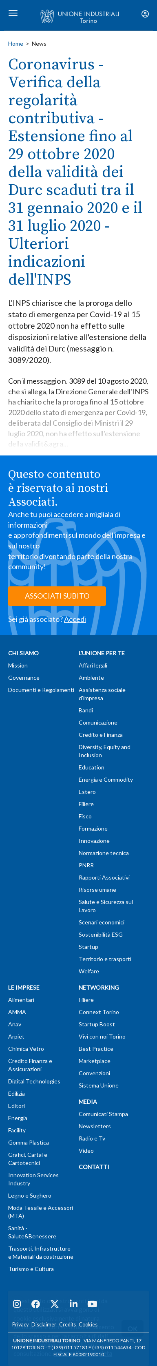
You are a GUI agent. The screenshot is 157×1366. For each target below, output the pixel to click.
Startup (88, 946)
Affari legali (93, 665)
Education (91, 767)
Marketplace (95, 1060)
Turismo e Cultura (31, 1268)
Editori (16, 1105)
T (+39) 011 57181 (68, 1347)
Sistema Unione (99, 1085)
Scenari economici (101, 922)
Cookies (88, 1325)
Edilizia (16, 1093)
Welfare (89, 971)
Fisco (85, 816)
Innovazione (94, 840)
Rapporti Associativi (104, 877)
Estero (87, 791)
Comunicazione (98, 722)
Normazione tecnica (104, 852)
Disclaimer (43, 1325)
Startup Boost (97, 1024)
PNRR (86, 865)
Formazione (93, 828)
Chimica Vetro (26, 1048)
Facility (17, 1130)
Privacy (20, 1325)
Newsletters (95, 1126)
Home (15, 43)
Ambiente (91, 677)
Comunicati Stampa (103, 1113)
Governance (24, 677)
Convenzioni (94, 1073)
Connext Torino (99, 1011)
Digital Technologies (34, 1081)
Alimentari (21, 999)
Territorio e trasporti (105, 958)
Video (86, 1150)
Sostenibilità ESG (101, 934)
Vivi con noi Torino (102, 1036)
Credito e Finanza (101, 734)
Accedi (75, 618)
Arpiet (16, 1036)
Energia (17, 1117)
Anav (14, 1024)
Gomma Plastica (28, 1142)
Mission (18, 665)
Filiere (86, 803)
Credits (67, 1325)
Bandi (86, 710)
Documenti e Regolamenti (41, 689)
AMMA (17, 1011)
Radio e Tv (92, 1138)
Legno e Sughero (29, 1195)
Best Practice (96, 1048)
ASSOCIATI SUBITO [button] (57, 595)
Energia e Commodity (106, 779)
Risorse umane (97, 889)
